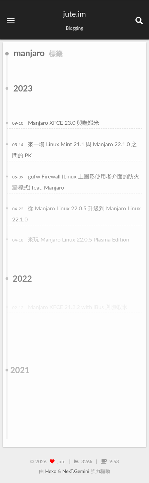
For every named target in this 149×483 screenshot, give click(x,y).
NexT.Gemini (76, 471)
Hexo (50, 471)
